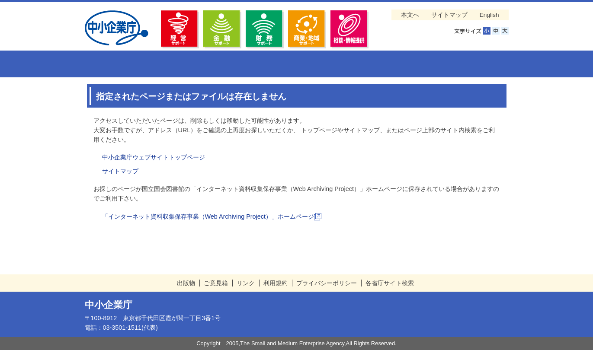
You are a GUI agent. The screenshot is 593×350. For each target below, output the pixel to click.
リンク (246, 283)
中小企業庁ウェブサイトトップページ (153, 157)
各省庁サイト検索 (389, 283)
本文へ (410, 15)
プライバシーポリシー (326, 283)
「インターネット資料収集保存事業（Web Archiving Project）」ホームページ (212, 216)
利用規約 (275, 283)
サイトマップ (449, 15)
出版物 (186, 283)
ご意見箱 (216, 283)
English (489, 15)
